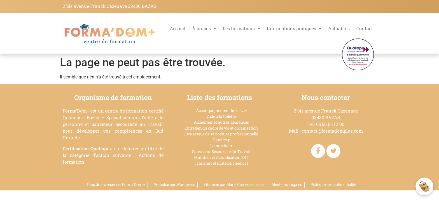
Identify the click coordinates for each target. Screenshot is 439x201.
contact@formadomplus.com (332, 131)
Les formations (241, 28)
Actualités (339, 28)
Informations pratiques (294, 28)
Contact (364, 28)
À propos (204, 28)
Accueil (177, 28)
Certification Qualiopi (85, 148)
